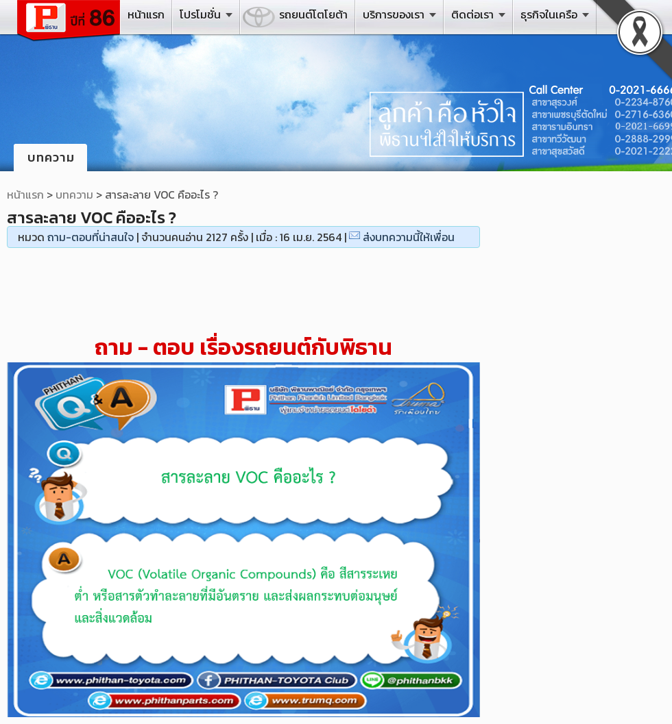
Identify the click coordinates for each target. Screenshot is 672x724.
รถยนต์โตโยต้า (313, 14)
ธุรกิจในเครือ (548, 14)
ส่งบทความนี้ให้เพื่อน (409, 237)
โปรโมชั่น (200, 14)
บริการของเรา (393, 14)
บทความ (74, 194)
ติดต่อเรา (472, 14)
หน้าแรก (146, 14)
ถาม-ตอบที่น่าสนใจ (90, 237)
